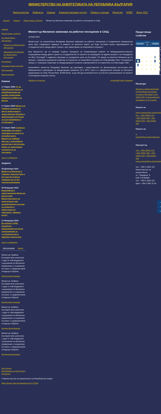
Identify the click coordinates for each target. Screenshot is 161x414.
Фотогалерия (7, 70)
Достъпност (7, 368)
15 (159, 61)
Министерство (21, 12)
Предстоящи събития (32, 21)
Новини (51, 12)
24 (138, 69)
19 (146, 65)
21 (155, 65)
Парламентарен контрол (12, 66)
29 (159, 69)
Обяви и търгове (99, 12)
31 (138, 73)
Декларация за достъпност (14, 371)
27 (150, 69)
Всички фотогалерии (11, 276)
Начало (6, 21)
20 (150, 65)
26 (146, 69)
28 (155, 69)
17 (138, 65)
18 (142, 65)
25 (142, 69)
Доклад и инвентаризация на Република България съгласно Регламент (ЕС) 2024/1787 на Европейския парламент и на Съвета (147, 94)
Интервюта (6, 62)
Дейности (38, 12)
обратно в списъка (36, 80)
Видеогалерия (8, 75)
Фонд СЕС (142, 12)
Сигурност (6, 374)
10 (138, 61)
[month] (148, 45)
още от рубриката (9, 158)
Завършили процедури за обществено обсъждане (14, 55)
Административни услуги (73, 12)
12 (146, 61)
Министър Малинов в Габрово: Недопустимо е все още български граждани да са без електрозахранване (13, 177)
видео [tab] (20, 248)
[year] (147, 42)
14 (155, 61)
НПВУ (129, 12)
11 (142, 61)
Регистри (118, 12)
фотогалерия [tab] (9, 248)
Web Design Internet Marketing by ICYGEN (20, 383)
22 (159, 65)
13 (150, 61)
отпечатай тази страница (121, 80)
